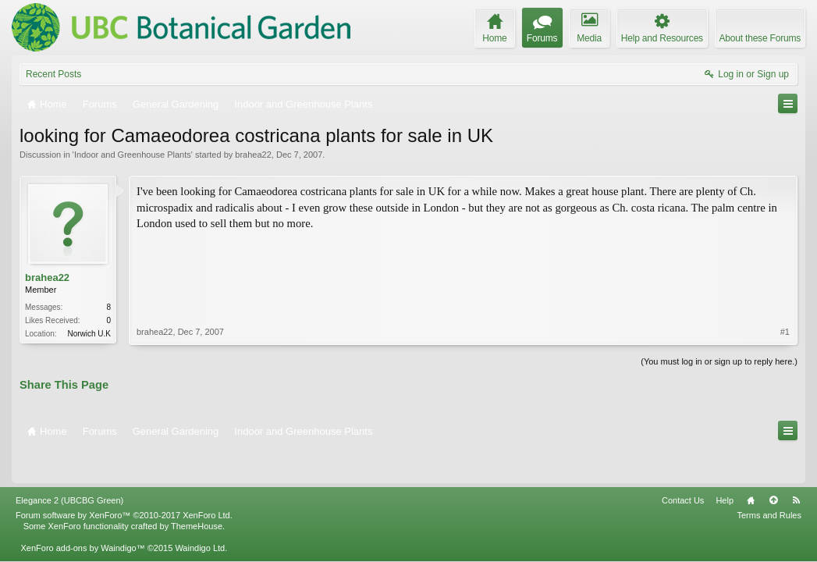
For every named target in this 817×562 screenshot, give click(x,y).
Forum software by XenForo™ (124, 481)
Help (725, 466)
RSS (795, 466)
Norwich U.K (89, 333)
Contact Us (683, 466)
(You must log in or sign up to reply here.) (719, 360)
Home (750, 466)
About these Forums (760, 38)
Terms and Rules (769, 481)
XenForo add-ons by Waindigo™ (82, 514)
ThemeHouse (196, 492)
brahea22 (253, 154)
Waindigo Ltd (200, 514)
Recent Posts (53, 74)
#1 (785, 276)
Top (773, 466)
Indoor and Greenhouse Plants (132, 154)
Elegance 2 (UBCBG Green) (69, 466)
